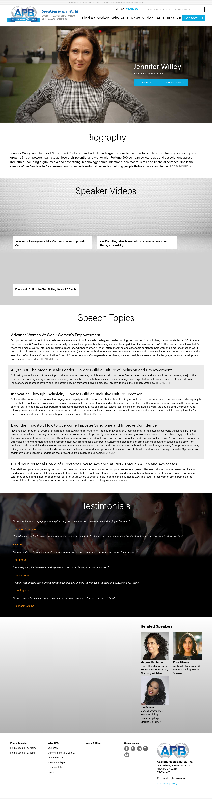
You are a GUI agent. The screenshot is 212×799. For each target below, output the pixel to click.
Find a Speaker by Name (23, 748)
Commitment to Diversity (61, 753)
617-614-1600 (132, 9)
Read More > (180, 166)
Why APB (119, 18)
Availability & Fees (175, 83)
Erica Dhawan (181, 662)
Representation (56, 767)
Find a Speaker (95, 18)
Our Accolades (55, 757)
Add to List (147, 83)
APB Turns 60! (168, 18)
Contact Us (193, 18)
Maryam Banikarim (152, 662)
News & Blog (142, 18)
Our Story (53, 748)
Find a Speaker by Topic (22, 753)
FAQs (51, 772)
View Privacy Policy (167, 784)
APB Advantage (56, 762)
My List (120, 9)
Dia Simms (147, 707)
